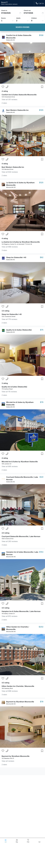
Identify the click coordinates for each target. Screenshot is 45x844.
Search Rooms (22, 27)
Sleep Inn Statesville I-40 (16, 257)
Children (34, 18)
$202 (41, 627)
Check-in (4, 10)
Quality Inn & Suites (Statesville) (19, 330)
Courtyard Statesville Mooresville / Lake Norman (21, 536)
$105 (41, 110)
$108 (41, 35)
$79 (41, 402)
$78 (41, 702)
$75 (41, 330)
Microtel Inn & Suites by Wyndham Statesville (20, 462)
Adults (18, 18)
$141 (41, 477)
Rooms (3, 18)
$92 (41, 257)
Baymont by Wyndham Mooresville (20, 702)
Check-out (27, 10)
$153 (41, 552)
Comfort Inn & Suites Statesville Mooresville (19, 95)
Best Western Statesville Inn (17, 110)
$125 (41, 182)
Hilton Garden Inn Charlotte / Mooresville (18, 686)
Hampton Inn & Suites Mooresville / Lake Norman (21, 611)
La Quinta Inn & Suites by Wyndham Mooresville (21, 242)
